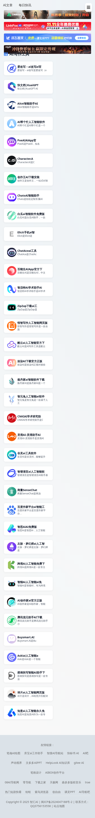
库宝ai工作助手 (33, 753)
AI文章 (8, 5)
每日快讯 (25, 5)
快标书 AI (73, 753)
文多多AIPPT (34, 763)
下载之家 (40, 782)
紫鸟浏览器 (41, 792)
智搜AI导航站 (55, 753)
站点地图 (59, 806)
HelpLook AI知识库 (58, 763)
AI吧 (85, 753)
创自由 (56, 792)
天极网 (54, 782)
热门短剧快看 (13, 792)
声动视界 (16, 763)
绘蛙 (28, 792)
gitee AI (79, 763)
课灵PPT (70, 792)
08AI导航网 (12, 782)
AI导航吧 (84, 792)
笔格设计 (35, 772)
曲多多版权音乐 (71, 782)
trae (87, 782)
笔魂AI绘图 (13, 753)
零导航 (27, 782)
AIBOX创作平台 (55, 772)
